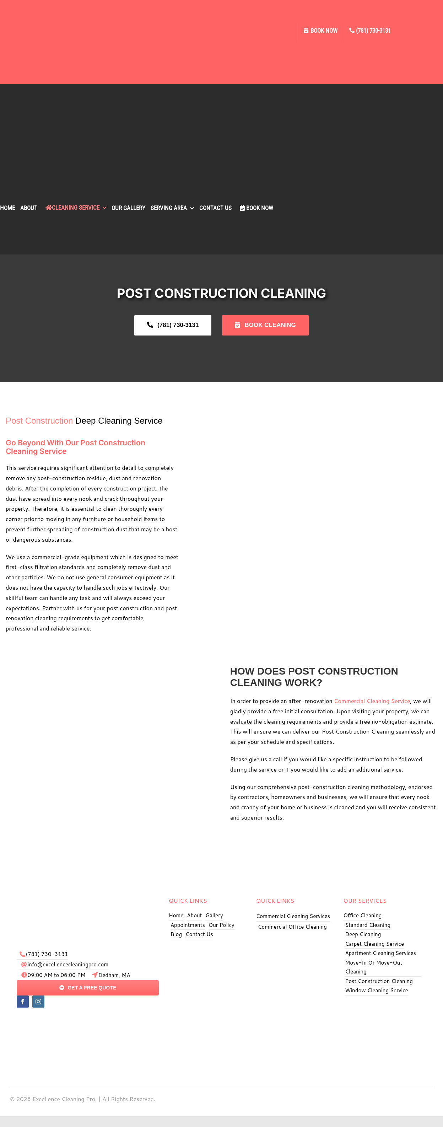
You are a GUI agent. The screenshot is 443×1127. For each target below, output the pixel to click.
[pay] (88, 1019)
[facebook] (23, 1001)
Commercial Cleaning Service (372, 701)
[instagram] (38, 1001)
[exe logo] (88, 892)
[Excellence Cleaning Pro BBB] (383, 1006)
